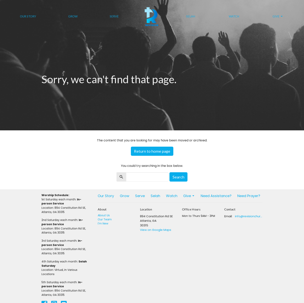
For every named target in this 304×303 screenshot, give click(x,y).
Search (178, 177)
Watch (234, 16)
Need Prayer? (248, 195)
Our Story (28, 16)
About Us (104, 215)
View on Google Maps (155, 230)
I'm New (103, 223)
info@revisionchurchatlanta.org (249, 216)
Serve (114, 16)
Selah (190, 16)
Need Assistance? (216, 195)
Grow (73, 16)
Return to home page (152, 151)
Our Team (105, 219)
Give (278, 16)
